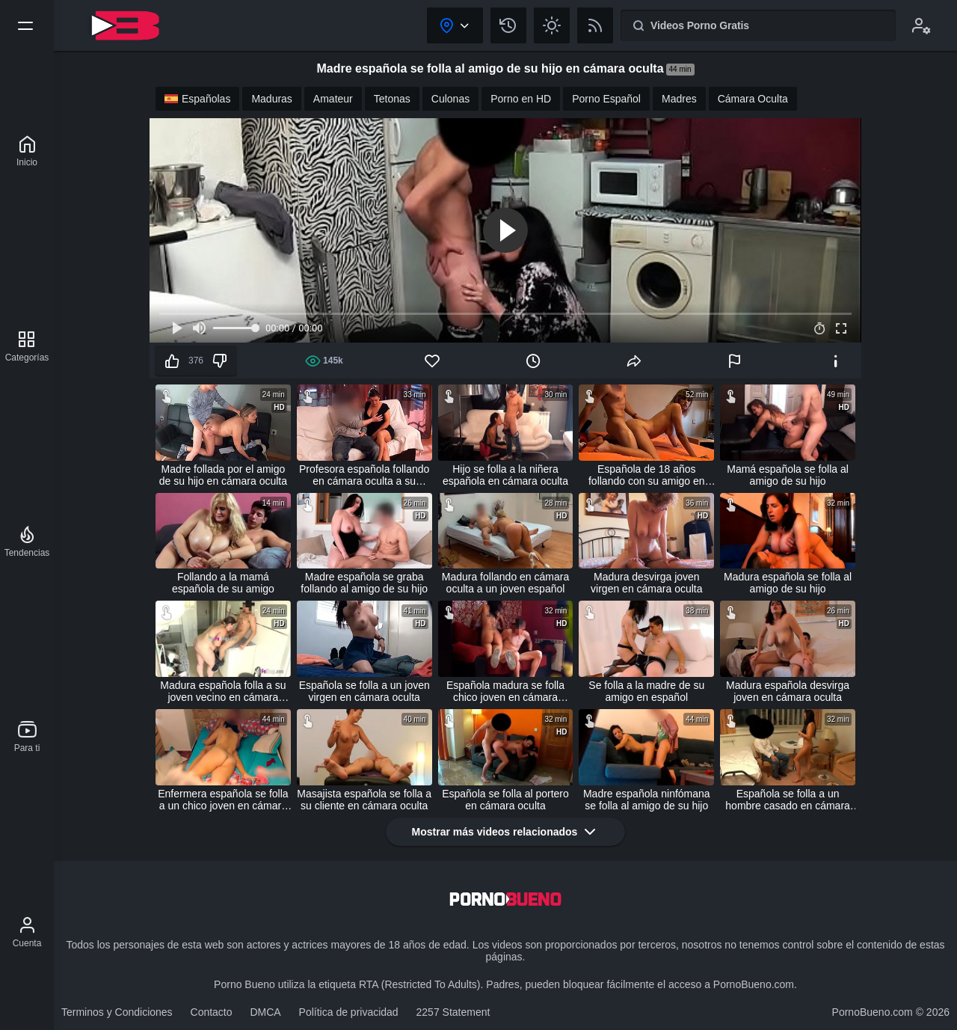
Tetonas (392, 99)
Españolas (197, 99)
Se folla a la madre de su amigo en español (646, 691)
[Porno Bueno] (26, 151)
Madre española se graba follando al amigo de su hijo (364, 583)
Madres (679, 99)
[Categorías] (27, 346)
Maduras (271, 99)
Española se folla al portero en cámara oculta (505, 800)
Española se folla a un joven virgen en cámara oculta (364, 691)
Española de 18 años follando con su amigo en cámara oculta (646, 475)
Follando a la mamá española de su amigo (223, 583)
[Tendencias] (27, 541)
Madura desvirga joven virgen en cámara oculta (646, 583)
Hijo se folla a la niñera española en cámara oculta (505, 475)
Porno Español (606, 99)
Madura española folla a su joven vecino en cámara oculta (223, 691)
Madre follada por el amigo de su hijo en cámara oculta (223, 475)
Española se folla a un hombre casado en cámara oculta (787, 800)
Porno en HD (520, 99)
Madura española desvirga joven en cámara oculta (787, 691)
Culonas (450, 99)
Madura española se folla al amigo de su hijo (788, 583)
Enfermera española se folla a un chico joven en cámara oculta (223, 800)
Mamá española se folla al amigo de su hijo (788, 475)
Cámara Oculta (753, 99)
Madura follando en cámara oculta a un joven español (505, 583)
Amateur (333, 99)
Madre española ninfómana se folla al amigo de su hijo (646, 800)
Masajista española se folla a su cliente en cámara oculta (364, 800)
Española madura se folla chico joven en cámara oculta (505, 691)
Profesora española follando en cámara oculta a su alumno (364, 475)
